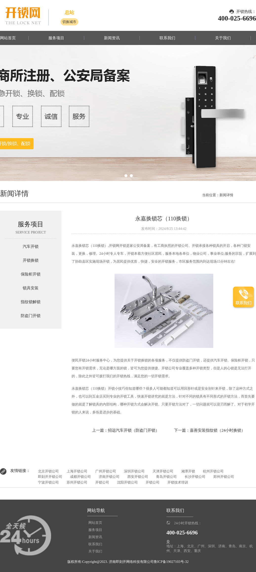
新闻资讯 (112, 38)
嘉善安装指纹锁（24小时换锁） (217, 430)
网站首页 (8, 38)
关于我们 (223, 38)
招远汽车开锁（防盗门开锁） (133, 430)
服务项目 (56, 38)
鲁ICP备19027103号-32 (171, 562)
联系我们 (167, 38)
